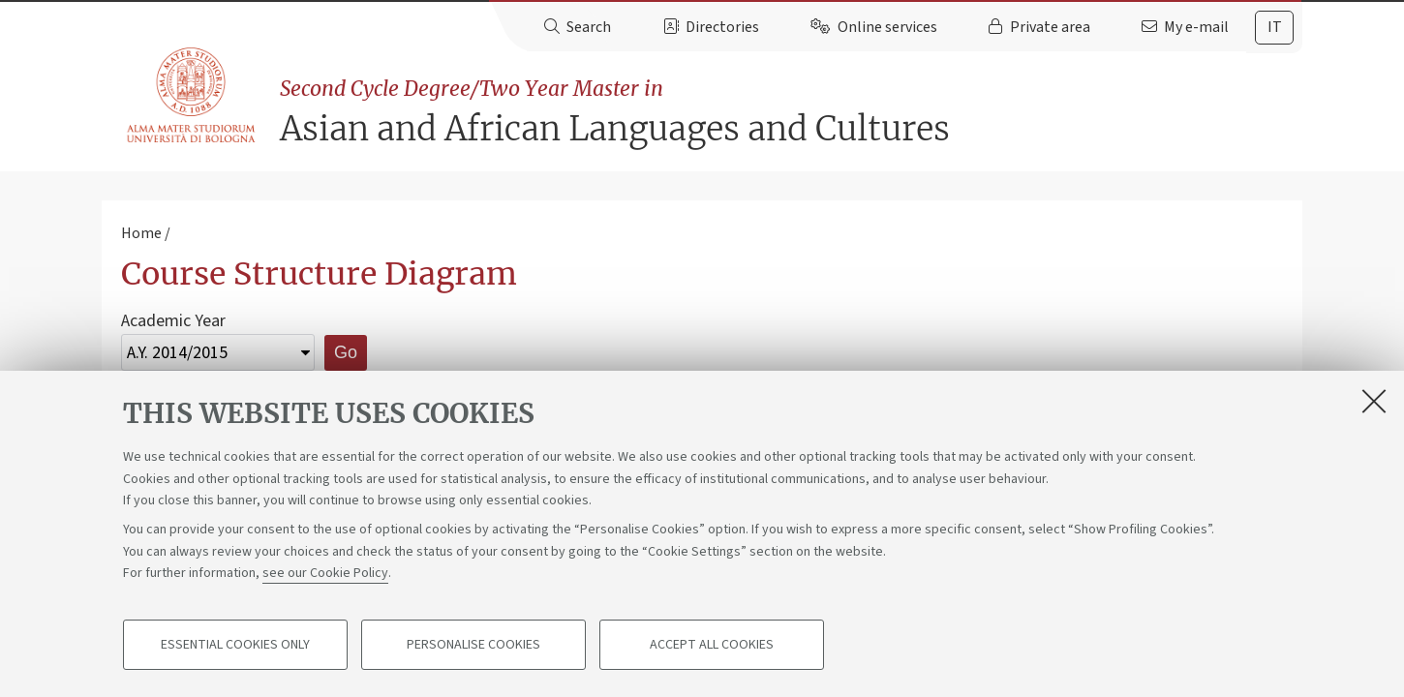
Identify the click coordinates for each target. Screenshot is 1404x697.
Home (141, 233)
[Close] (1373, 400)
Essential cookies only (235, 644)
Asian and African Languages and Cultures (791, 112)
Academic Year (173, 321)
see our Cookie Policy (325, 573)
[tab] (1274, 28)
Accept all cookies (712, 644)
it (1274, 27)
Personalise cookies (473, 644)
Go (345, 352)
